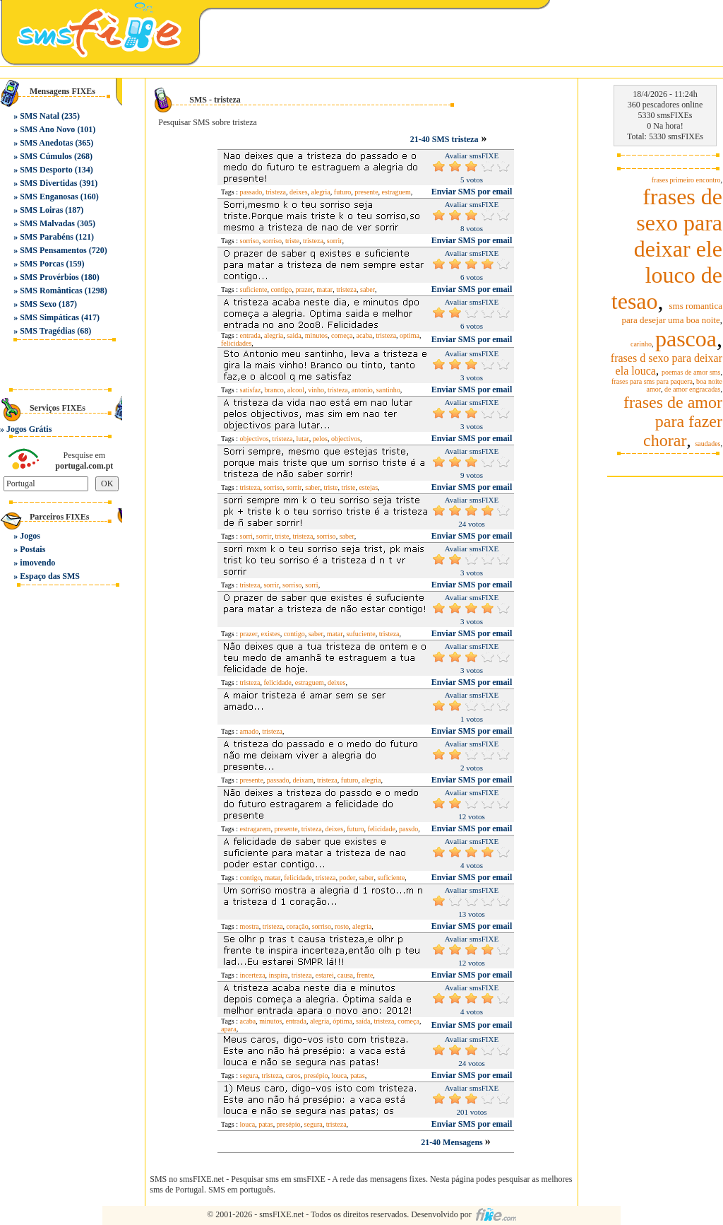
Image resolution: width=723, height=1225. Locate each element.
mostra (249, 926)
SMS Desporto (46, 170)
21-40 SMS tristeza (444, 139)
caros (292, 1075)
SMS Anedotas (46, 143)
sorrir (334, 241)
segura (249, 1075)
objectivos (254, 438)
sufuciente (361, 634)
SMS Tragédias (47, 331)
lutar (302, 438)
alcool (295, 390)
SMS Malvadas (47, 223)
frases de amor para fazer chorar (672, 421)
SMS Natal (39, 116)
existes (270, 634)
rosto (342, 926)
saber (367, 289)
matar (324, 289)
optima (409, 335)
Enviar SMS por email (472, 192)
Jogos (30, 536)
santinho (388, 390)
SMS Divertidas (48, 183)
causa (345, 975)
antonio (362, 390)
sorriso (249, 241)
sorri (246, 536)
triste (292, 241)
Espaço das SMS (50, 576)
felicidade (277, 682)
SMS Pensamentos (53, 250)
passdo (408, 829)
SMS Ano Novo (47, 129)
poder (348, 877)
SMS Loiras (41, 210)
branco (274, 390)
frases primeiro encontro (686, 180)
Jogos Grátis (29, 429)
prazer (304, 289)
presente (366, 192)
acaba (364, 335)
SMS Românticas (51, 290)
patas (357, 1075)
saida (294, 335)
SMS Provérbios (49, 277)
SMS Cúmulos (46, 156)
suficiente (254, 289)
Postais (32, 549)
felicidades (236, 343)
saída (363, 1021)
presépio (316, 1075)
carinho (641, 344)
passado (251, 192)
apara (229, 1029)
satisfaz (250, 390)
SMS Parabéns (46, 237)
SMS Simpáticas (49, 317)
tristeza (275, 192)
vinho (316, 390)
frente (365, 975)
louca (339, 1075)
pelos (320, 438)
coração (298, 926)
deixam (303, 780)
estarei (325, 975)
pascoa (686, 338)
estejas (368, 487)
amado (249, 731)
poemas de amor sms (691, 372)
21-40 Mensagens (453, 1142)
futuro (342, 192)
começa (342, 335)
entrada (250, 335)
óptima (342, 1021)
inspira (278, 975)
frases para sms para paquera (652, 381)
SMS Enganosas (49, 196)
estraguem (396, 192)
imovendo (37, 563)
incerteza (252, 975)
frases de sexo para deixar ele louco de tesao (666, 249)
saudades (707, 443)
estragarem (255, 829)
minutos (316, 335)
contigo (281, 289)
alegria (320, 192)
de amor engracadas (692, 389)
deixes (298, 192)
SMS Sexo (38, 304)
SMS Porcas (42, 264)
